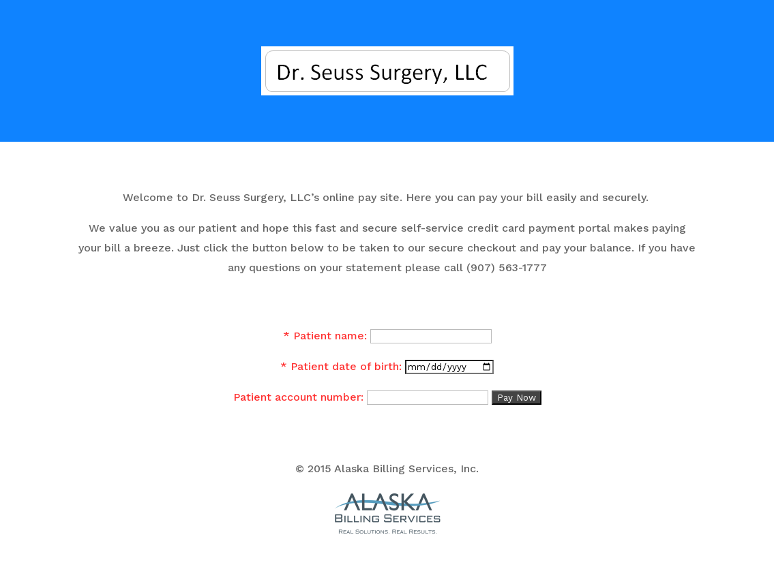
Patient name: (330, 335)
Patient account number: (298, 396)
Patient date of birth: (346, 366)
